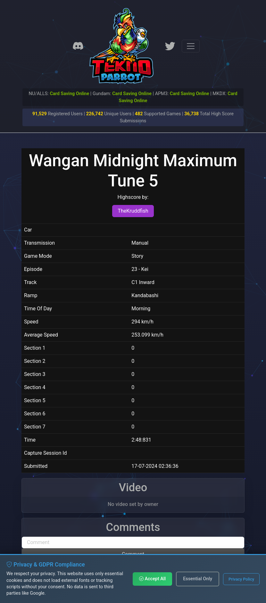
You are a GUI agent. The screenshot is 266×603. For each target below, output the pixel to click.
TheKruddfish (133, 211)
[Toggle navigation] (191, 46)
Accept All (152, 579)
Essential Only (197, 579)
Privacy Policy (241, 579)
